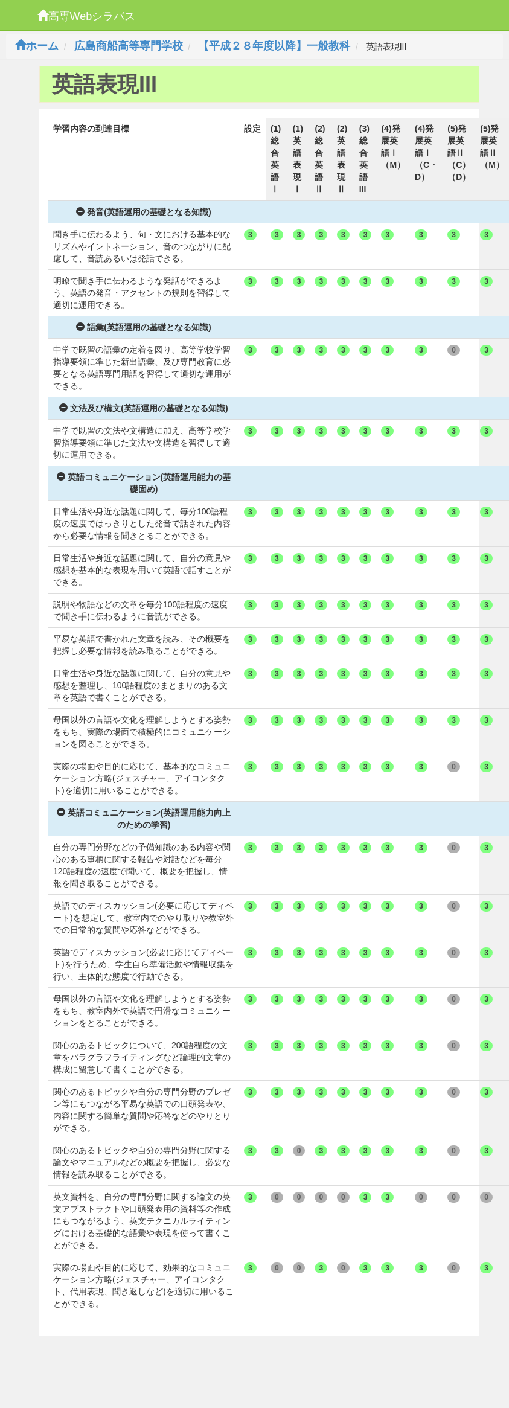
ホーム (37, 46)
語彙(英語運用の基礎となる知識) (143, 327)
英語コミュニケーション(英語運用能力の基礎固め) (144, 483)
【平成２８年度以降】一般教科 (274, 46)
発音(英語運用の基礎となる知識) (143, 212)
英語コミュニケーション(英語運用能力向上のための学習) (144, 819)
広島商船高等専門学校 (128, 46)
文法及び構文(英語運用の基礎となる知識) (143, 408)
